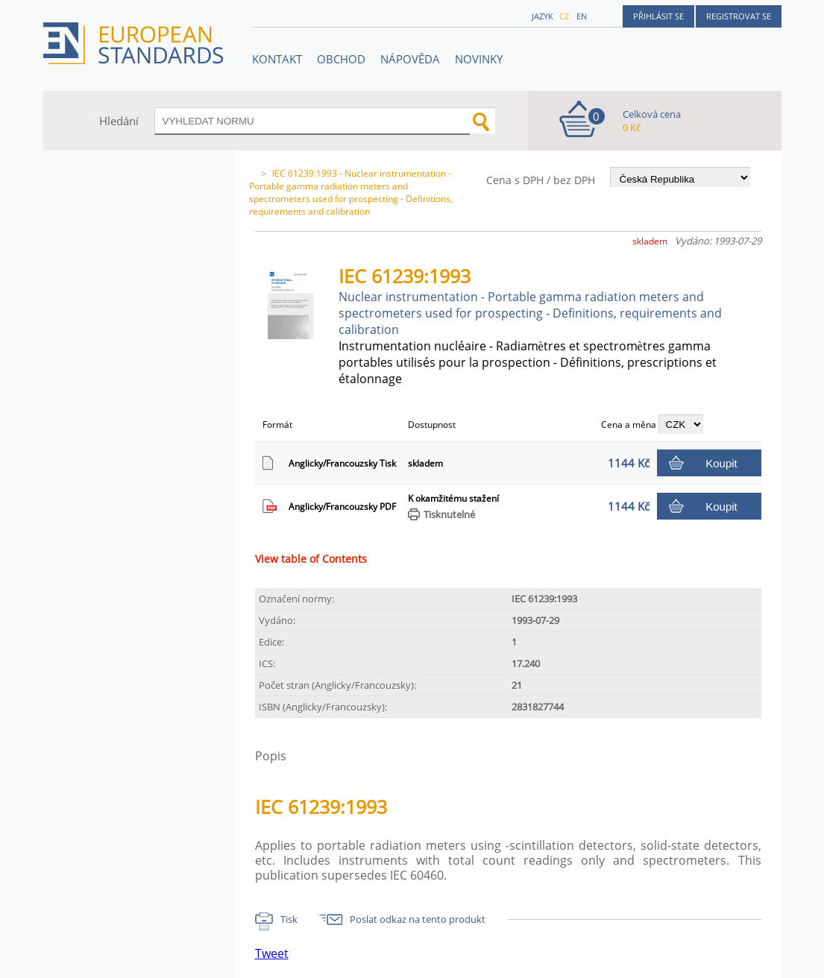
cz (564, 16)
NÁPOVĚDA (410, 58)
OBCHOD (341, 58)
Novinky (479, 58)
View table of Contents (311, 559)
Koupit (721, 463)
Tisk (289, 919)
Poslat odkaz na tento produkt (417, 919)
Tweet (272, 953)
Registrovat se (738, 16)
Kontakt (277, 58)
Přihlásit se (658, 16)
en (581, 16)
